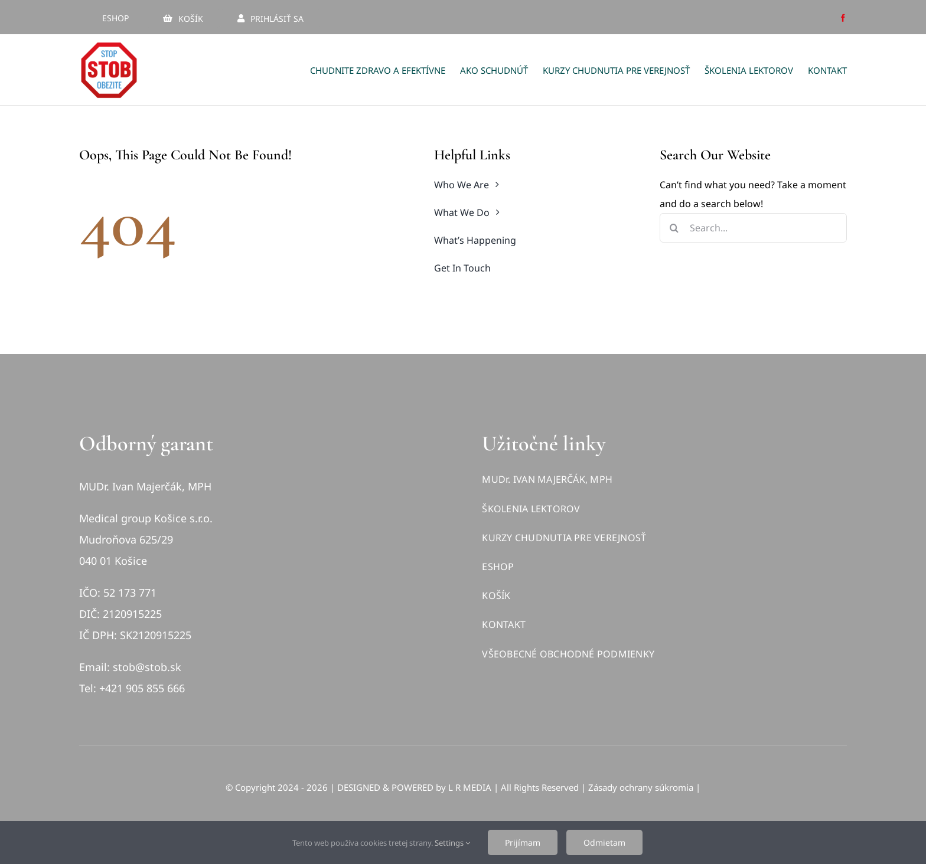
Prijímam (522, 842)
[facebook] (843, 18)
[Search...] (753, 228)
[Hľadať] (674, 228)
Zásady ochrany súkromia (640, 787)
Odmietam (604, 842)
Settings (452, 842)
